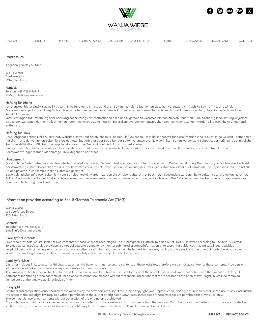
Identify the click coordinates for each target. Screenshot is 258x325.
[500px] (229, 11)
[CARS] (168, 41)
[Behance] (239, 11)
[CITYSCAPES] (194, 41)
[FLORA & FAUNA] (90, 41)
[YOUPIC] (249, 11)
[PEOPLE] (64, 41)
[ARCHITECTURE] (142, 41)
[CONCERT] (38, 41)
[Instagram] (220, 11)
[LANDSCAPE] (116, 41)
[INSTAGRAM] (220, 41)
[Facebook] (210, 11)
